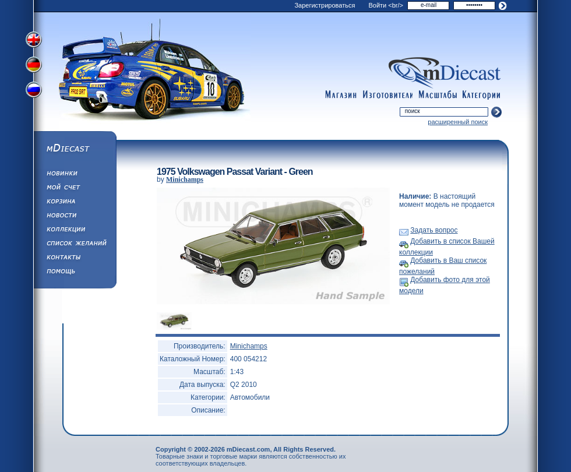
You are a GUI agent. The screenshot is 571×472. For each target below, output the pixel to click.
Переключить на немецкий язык (35, 66)
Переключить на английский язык (35, 39)
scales (437, 95)
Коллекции (74, 230)
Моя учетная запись (74, 189)
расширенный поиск (458, 121)
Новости (74, 217)
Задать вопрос (433, 230)
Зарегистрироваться (324, 5)
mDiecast (74, 149)
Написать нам (74, 258)
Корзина (74, 203)
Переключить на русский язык (35, 92)
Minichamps (184, 179)
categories (482, 95)
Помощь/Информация (74, 272)
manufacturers (387, 95)
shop (341, 95)
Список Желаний (74, 244)
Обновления (74, 175)
